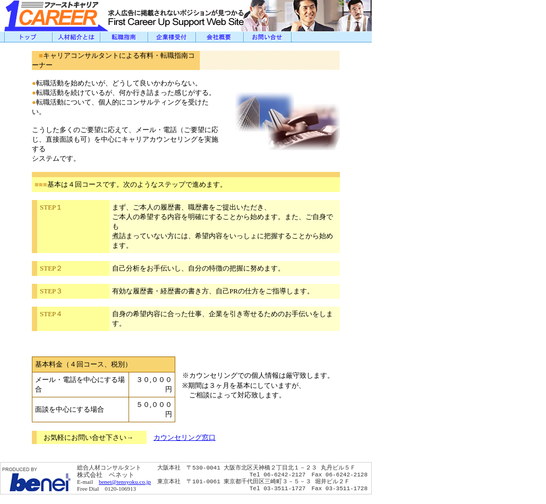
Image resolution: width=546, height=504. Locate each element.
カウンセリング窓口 (184, 437)
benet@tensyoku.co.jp (125, 482)
